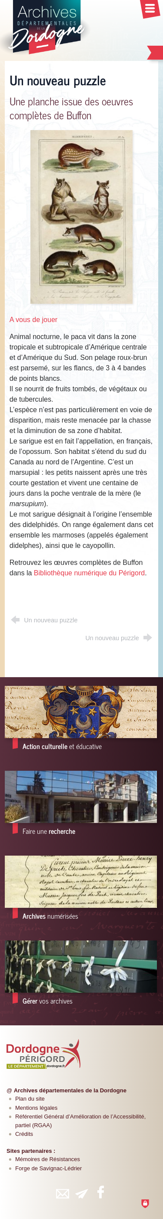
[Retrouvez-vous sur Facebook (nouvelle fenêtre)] (100, 1192)
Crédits (24, 1134)
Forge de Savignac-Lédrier (48, 1168)
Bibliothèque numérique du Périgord (89, 573)
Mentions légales (36, 1108)
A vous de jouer (33, 319)
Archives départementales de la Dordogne (70, 1090)
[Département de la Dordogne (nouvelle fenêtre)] (43, 1053)
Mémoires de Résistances (47, 1159)
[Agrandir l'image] (81, 216)
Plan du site (30, 1098)
